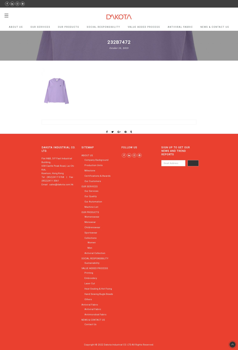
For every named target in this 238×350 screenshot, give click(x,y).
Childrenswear (92, 227)
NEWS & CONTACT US (215, 27)
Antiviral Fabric (180, 27)
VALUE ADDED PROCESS (144, 27)
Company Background (97, 160)
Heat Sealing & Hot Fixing (98, 289)
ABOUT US (16, 27)
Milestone (90, 170)
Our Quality (91, 196)
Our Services (92, 191)
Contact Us (91, 324)
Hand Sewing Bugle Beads (99, 294)
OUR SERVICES (40, 27)
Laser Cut (90, 283)
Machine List (91, 207)
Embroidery (91, 278)
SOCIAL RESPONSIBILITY (103, 27)
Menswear (90, 222)
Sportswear (91, 233)
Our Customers (93, 181)
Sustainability (92, 263)
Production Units (94, 165)
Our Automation (93, 201)
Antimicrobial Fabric (96, 314)
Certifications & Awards (98, 176)
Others (88, 299)
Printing (89, 273)
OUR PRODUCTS (68, 27)
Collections (91, 238)
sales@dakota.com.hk (61, 184)
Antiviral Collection (95, 253)
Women (92, 242)
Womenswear (92, 217)
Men (90, 248)
